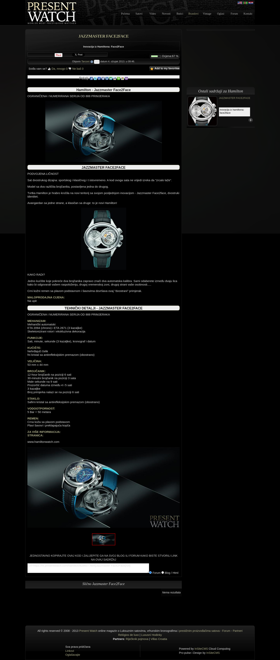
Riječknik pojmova (137, 639)
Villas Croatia (159, 639)
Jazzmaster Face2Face (234, 98)
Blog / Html (171, 572)
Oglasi (220, 13)
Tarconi (85, 61)
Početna (125, 13)
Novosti (166, 13)
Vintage (207, 13)
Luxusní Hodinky (151, 634)
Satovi (139, 13)
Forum (234, 13)
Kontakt (247, 13)
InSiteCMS (201, 648)
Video (152, 13)
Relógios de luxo (128, 634)
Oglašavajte (72, 654)
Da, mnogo (57, 68)
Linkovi (69, 650)
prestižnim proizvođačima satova (199, 630)
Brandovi (193, 13)
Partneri (237, 630)
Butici (180, 13)
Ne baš (76, 68)
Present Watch (88, 630)
